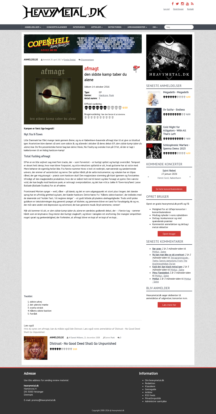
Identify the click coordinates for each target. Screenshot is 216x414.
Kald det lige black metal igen (167, 266)
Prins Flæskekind (160, 272)
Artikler (148, 392)
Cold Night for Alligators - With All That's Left (174, 130)
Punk (111, 95)
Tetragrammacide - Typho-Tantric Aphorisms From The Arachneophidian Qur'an (170, 260)
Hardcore (103, 95)
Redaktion (150, 383)
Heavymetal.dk (65, 12)
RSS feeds (150, 395)
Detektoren (114, 27)
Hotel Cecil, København (169, 177)
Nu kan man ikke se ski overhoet (168, 254)
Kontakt (190, 9)
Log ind (167, 9)
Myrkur (155, 278)
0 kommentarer (87, 59)
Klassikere (150, 386)
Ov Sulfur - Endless (174, 109)
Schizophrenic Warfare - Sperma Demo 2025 (176, 146)
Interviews (79, 27)
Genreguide (150, 389)
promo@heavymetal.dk (44, 400)
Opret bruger (178, 9)
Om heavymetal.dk (154, 380)
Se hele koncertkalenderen (169, 188)
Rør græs (156, 248)
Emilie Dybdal (70, 59)
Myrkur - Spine (159, 251)
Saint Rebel (169, 170)
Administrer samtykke (156, 401)
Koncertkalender (57, 27)
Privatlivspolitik (153, 398)
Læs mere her (169, 304)
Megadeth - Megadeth (176, 92)
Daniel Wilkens (77, 337)
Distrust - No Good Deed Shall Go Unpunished (83, 343)
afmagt (91, 68)
